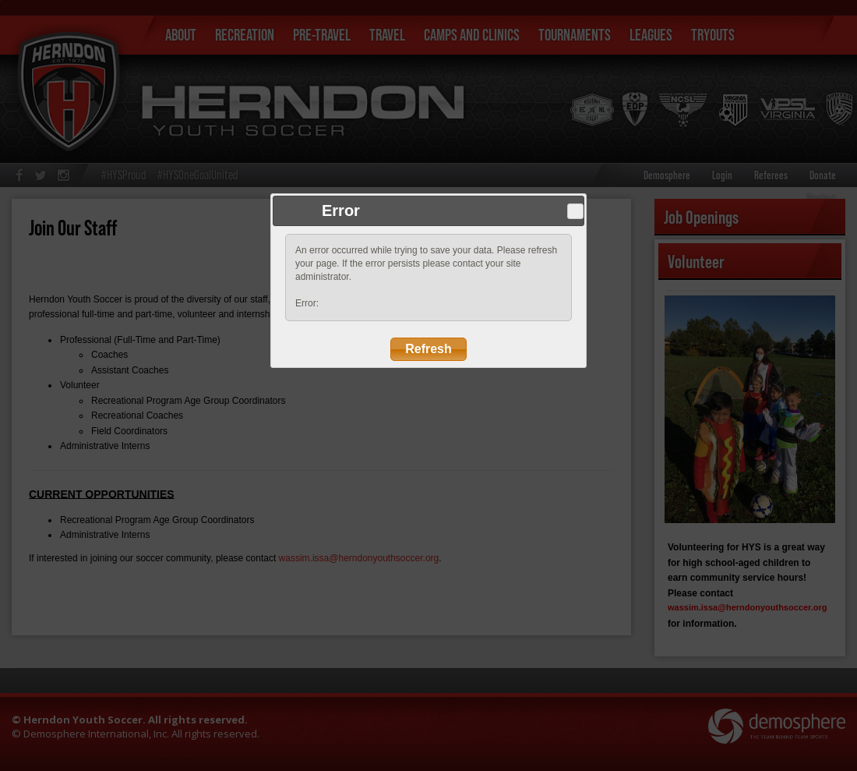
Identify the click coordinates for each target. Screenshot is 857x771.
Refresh (428, 348)
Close (575, 211)
